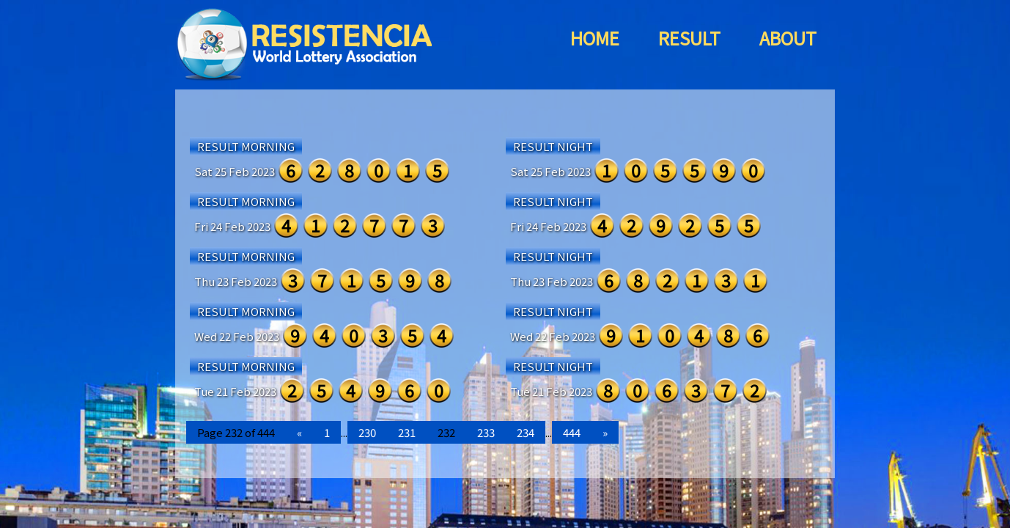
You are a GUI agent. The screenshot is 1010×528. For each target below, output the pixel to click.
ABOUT (788, 38)
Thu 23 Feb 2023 (235, 281)
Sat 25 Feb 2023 (234, 171)
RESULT (689, 38)
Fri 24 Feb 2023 (232, 226)
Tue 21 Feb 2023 (235, 391)
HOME (594, 38)
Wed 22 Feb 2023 (236, 336)
